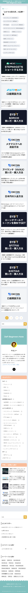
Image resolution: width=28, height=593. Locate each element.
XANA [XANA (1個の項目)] (10, 576)
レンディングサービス (9, 52)
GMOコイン (6, 31)
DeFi (4, 381)
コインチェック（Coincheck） (11, 17)
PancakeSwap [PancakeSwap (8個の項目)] (19, 565)
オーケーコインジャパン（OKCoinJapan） (14, 28)
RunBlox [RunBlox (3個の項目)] (4, 571)
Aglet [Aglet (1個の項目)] (3, 560)
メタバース (6, 458)
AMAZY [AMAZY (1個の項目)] (9, 560)
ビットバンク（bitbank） (18, 24)
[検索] (25, 324)
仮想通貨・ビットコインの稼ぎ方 (14, 405)
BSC (6, 387)
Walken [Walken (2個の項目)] (4, 576)
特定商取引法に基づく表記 (9, 537)
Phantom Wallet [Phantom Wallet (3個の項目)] (6, 568)
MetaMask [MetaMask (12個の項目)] (5, 565)
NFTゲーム (8, 455)
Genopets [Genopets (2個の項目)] (18, 563)
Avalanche (8, 393)
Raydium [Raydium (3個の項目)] (14, 568)
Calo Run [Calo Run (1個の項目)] (4, 563)
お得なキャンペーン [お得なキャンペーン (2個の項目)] (18, 576)
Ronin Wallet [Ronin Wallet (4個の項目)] (22, 568)
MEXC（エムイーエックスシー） (11, 45)
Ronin (6, 396)
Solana (7, 390)
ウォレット (8, 384)
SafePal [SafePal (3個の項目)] (11, 571)
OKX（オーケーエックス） (10, 49)
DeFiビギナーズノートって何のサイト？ (12, 527)
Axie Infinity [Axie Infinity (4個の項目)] (17, 560)
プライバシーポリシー (7, 533)
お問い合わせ (5, 530)
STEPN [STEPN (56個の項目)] (17, 571)
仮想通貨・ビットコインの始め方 (14, 402)
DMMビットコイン (16, 31)
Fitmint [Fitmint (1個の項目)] (11, 563)
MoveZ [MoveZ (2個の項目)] (12, 565)
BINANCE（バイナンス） (10, 42)
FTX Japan (6, 24)
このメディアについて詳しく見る (10, 364)
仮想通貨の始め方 (8, 399)
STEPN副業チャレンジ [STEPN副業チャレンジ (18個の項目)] (7, 573)
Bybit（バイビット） (8, 38)
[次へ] (21, 318)
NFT (4, 452)
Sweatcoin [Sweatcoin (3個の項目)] (17, 573)
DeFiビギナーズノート (14, 584)
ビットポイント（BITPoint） (10, 35)
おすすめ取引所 (7, 408)
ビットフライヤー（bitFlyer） (11, 21)
